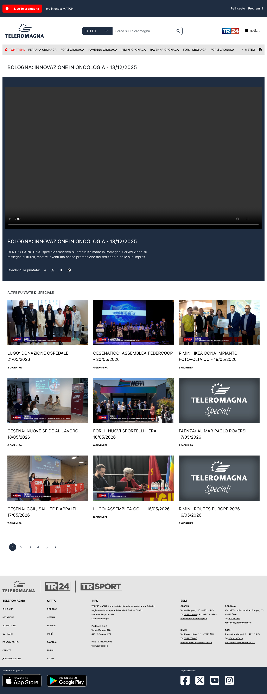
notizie (241, 31)
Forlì (50, 634)
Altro (50, 658)
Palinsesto (238, 8)
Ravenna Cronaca (102, 49)
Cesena (51, 617)
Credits (6, 650)
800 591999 (234, 618)
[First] (55, 547)
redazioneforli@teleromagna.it (240, 642)
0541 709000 (190, 638)
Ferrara (51, 625)
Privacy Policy (10, 642)
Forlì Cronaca (72, 49)
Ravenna (52, 642)
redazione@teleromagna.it (193, 618)
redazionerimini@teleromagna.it (196, 642)
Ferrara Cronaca (42, 49)
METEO (251, 49)
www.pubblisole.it (99, 645)
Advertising (9, 625)
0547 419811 (190, 614)
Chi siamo (7, 609)
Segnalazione (11, 658)
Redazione (8, 617)
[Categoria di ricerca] (97, 31)
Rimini (50, 650)
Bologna (52, 609)
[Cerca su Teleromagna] (143, 31)
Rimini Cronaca (133, 49)
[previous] (12, 547)
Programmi (255, 8)
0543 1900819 (236, 638)
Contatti (7, 634)
